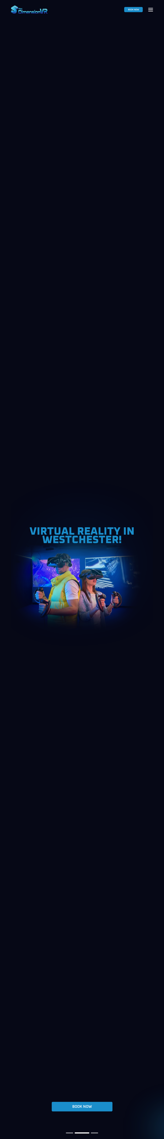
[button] (73, 1132)
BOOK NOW (133, 10)
